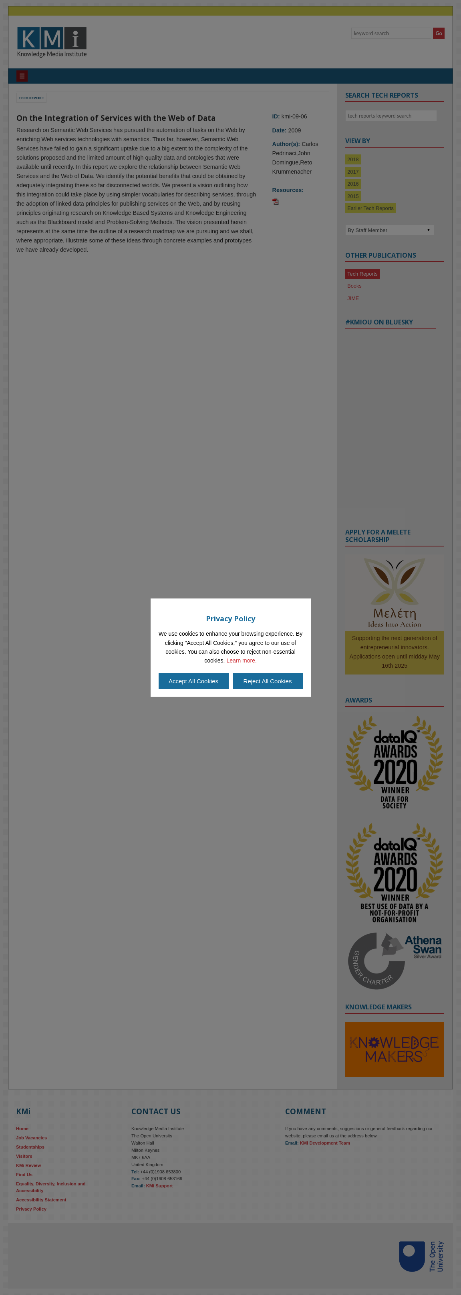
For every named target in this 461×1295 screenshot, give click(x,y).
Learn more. (241, 660)
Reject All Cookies (268, 681)
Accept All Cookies (193, 681)
